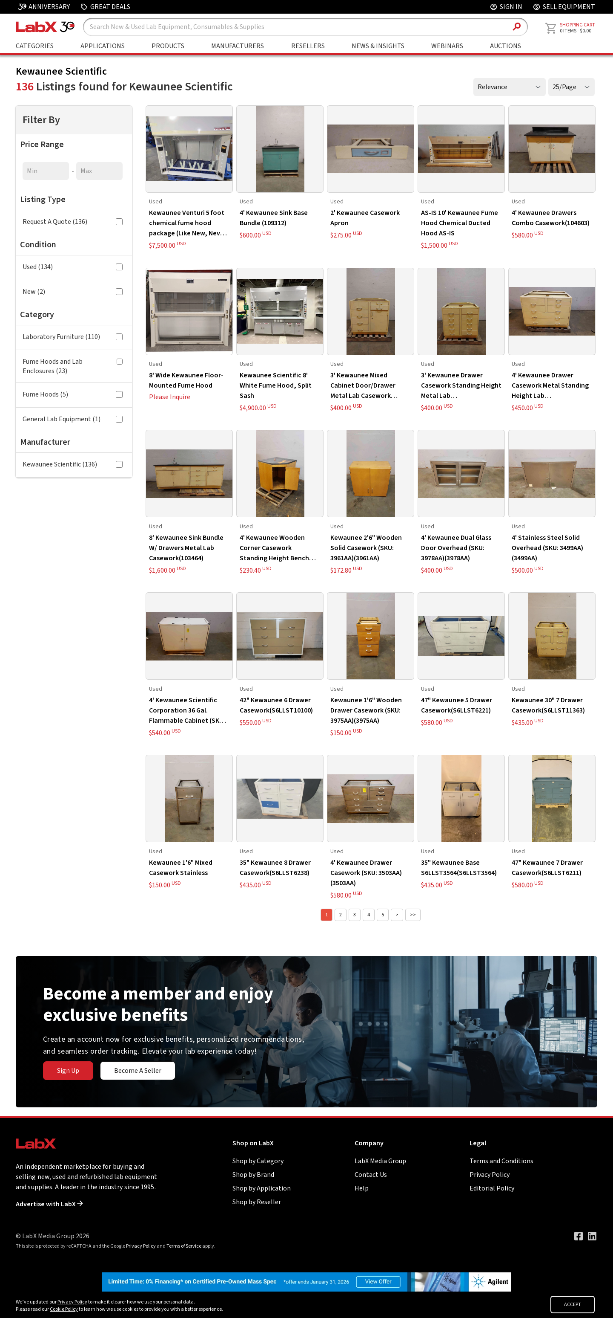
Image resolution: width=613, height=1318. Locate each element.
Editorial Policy (492, 1188)
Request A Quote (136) (73, 221)
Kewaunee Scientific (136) (73, 464)
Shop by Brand (253, 1174)
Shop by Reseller (256, 1202)
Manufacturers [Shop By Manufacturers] (237, 46)
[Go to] (306, 1281)
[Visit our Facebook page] (578, 1236)
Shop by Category (258, 1161)
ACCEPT (572, 1304)
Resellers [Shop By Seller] (308, 46)
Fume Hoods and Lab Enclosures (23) (73, 366)
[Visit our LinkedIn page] (592, 1236)
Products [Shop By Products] (168, 46)
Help (362, 1188)
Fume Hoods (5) (73, 394)
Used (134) (73, 267)
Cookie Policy (64, 1309)
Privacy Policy (490, 1174)
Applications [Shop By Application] (102, 46)
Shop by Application (261, 1188)
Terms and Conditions (501, 1161)
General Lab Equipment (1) (73, 419)
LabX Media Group (380, 1161)
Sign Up (68, 1070)
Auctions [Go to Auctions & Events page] (505, 46)
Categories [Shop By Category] (35, 46)
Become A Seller (137, 1070)
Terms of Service (183, 1246)
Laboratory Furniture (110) (73, 337)
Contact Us (371, 1174)
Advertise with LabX (49, 1204)
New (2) (73, 291)
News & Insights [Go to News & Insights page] (378, 46)
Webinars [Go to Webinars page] (447, 46)
